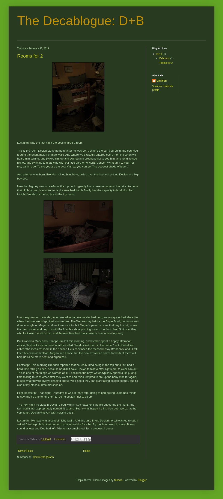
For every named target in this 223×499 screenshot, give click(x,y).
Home (86, 450)
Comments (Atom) (43, 457)
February (164, 58)
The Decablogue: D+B (80, 21)
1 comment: (60, 439)
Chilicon (162, 80)
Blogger (142, 480)
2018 (159, 54)
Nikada (118, 480)
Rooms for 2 (30, 56)
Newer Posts (25, 450)
